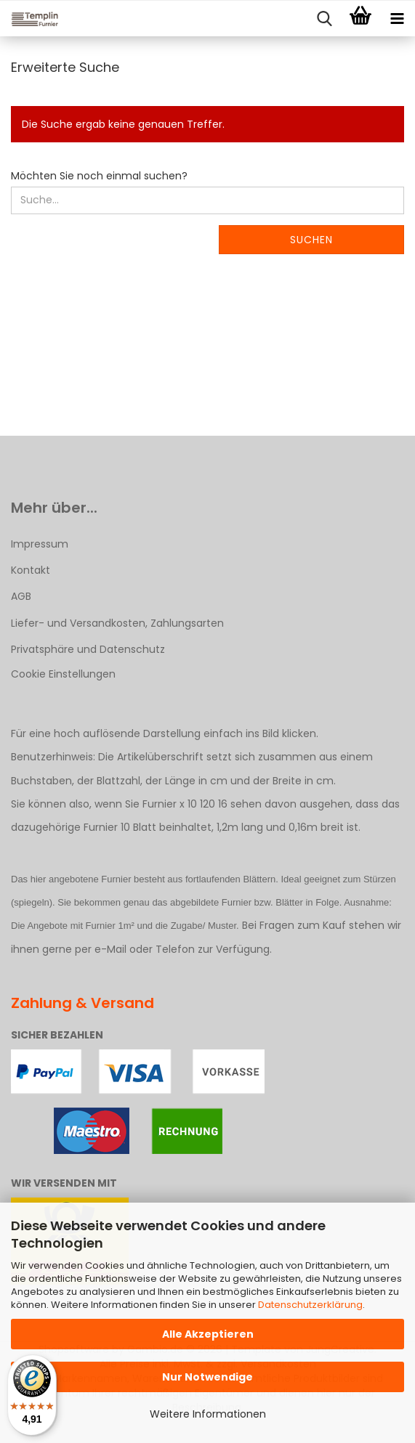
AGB (21, 596)
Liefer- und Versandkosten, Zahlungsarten (117, 623)
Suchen (311, 239)
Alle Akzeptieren (208, 1334)
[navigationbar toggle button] (397, 19)
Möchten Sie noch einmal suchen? (99, 175)
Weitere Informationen (208, 1414)
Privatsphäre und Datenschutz (88, 649)
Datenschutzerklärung (310, 1305)
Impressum (39, 544)
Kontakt (30, 570)
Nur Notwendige (207, 1377)
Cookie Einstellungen (63, 674)
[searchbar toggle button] (324, 19)
